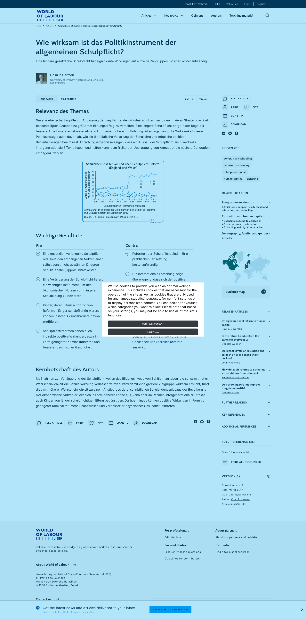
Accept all (153, 332)
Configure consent (153, 324)
